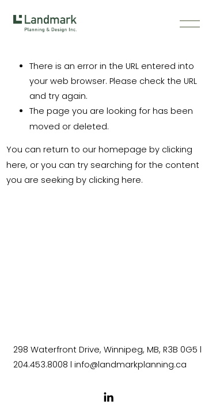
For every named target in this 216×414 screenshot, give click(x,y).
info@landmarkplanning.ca (130, 364)
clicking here (115, 180)
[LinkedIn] (108, 397)
